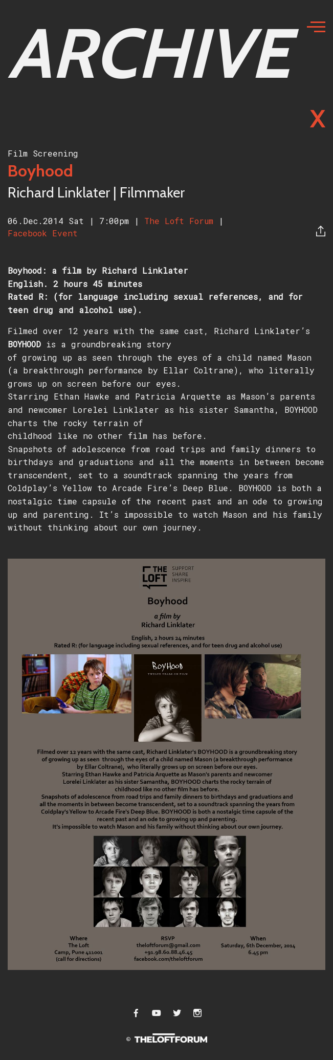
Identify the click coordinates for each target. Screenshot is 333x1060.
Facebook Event (43, 233)
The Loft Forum (181, 220)
